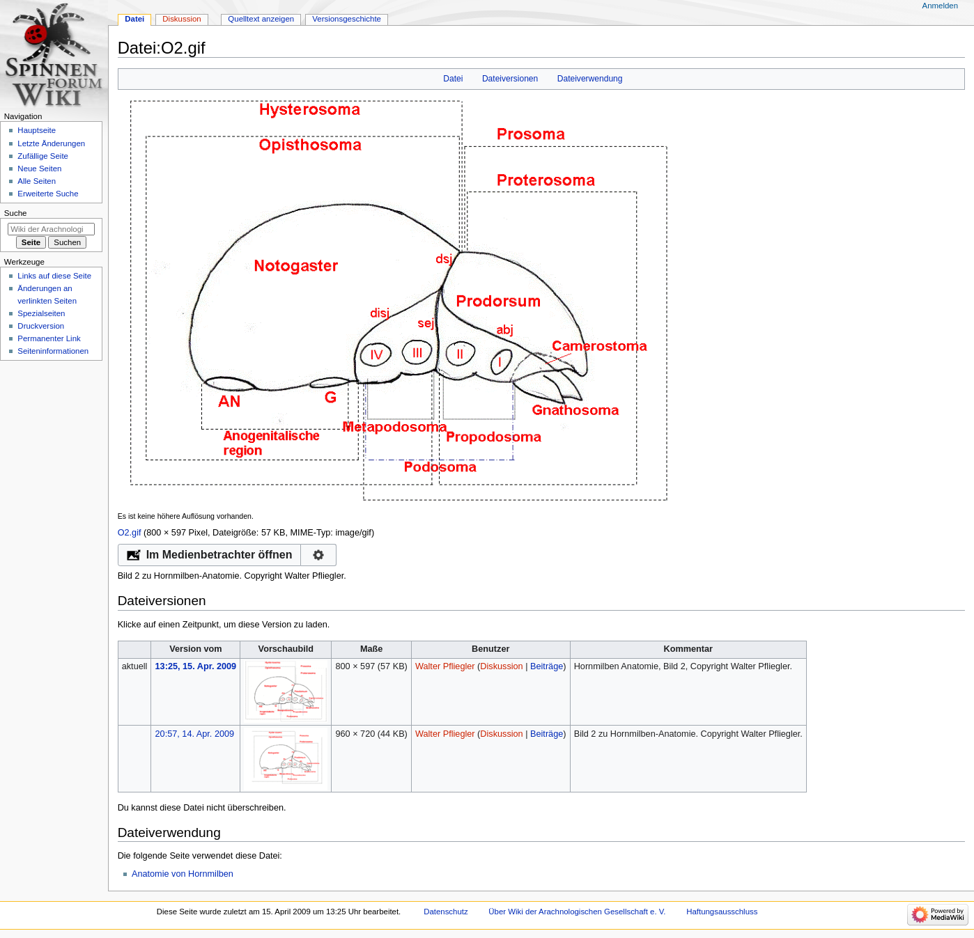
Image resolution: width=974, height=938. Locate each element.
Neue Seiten (39, 168)
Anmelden (940, 5)
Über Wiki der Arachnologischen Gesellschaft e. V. (576, 911)
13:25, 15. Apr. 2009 (196, 666)
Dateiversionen (510, 79)
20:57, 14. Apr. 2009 (195, 734)
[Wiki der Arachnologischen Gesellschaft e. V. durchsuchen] (51, 229)
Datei (453, 79)
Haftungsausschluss (721, 911)
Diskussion (501, 666)
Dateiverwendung (590, 79)
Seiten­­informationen (52, 351)
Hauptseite (36, 130)
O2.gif (129, 533)
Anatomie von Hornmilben (182, 874)
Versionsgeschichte (346, 19)
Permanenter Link (48, 338)
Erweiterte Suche (47, 193)
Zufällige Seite (42, 156)
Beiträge (546, 666)
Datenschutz (446, 911)
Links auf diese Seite (54, 276)
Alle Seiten (36, 181)
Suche (15, 213)
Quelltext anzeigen (261, 19)
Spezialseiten (41, 313)
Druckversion (40, 326)
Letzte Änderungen (51, 143)
